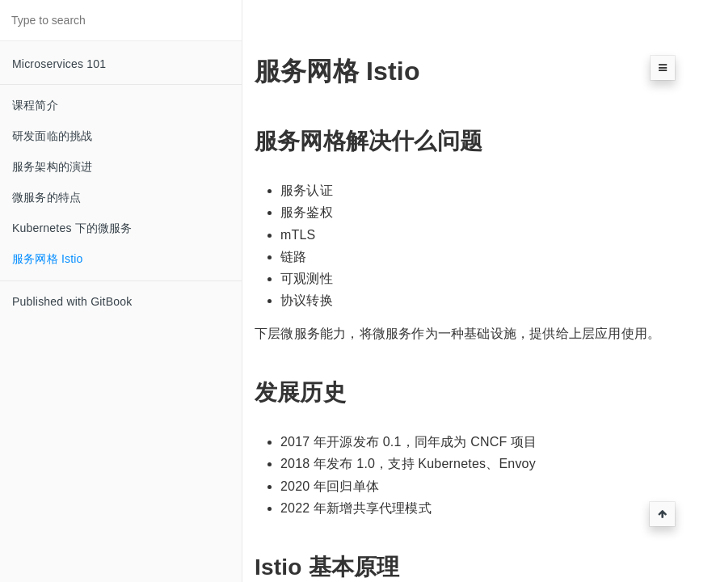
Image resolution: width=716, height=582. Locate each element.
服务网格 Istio (47, 258)
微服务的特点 (46, 197)
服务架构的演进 (52, 166)
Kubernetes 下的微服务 (72, 227)
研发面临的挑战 (52, 135)
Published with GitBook (72, 301)
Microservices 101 (59, 63)
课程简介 (35, 105)
